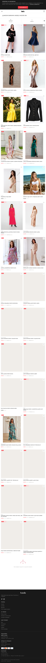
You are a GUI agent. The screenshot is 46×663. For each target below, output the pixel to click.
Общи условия (3, 614)
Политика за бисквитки (5, 617)
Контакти (2, 604)
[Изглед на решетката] (44, 20)
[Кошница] (44, 11)
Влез (2, 622)
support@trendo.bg (4, 636)
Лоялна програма (4, 629)
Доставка (2, 605)
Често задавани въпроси (5, 609)
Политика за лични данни (6, 615)
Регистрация (3, 623)
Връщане (2, 607)
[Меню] (2, 11)
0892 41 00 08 (4, 635)
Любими (2, 627)
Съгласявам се (22, 7)
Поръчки (2, 625)
